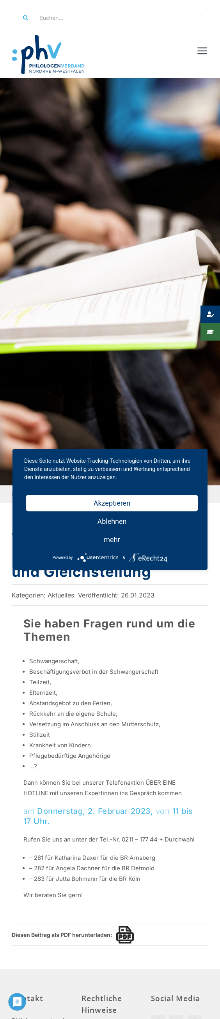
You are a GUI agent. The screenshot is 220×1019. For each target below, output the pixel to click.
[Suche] (23, 17)
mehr (112, 540)
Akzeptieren (112, 503)
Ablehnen (111, 521)
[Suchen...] (110, 17)
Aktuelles (61, 595)
